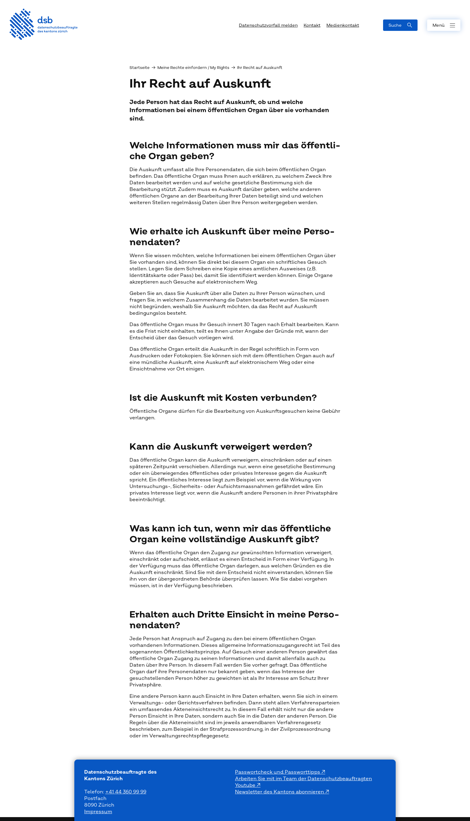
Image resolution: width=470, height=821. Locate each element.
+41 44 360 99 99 (125, 792)
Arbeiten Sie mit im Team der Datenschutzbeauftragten (303, 779)
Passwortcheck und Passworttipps (278, 772)
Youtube (246, 785)
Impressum (98, 812)
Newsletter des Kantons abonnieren (280, 792)
